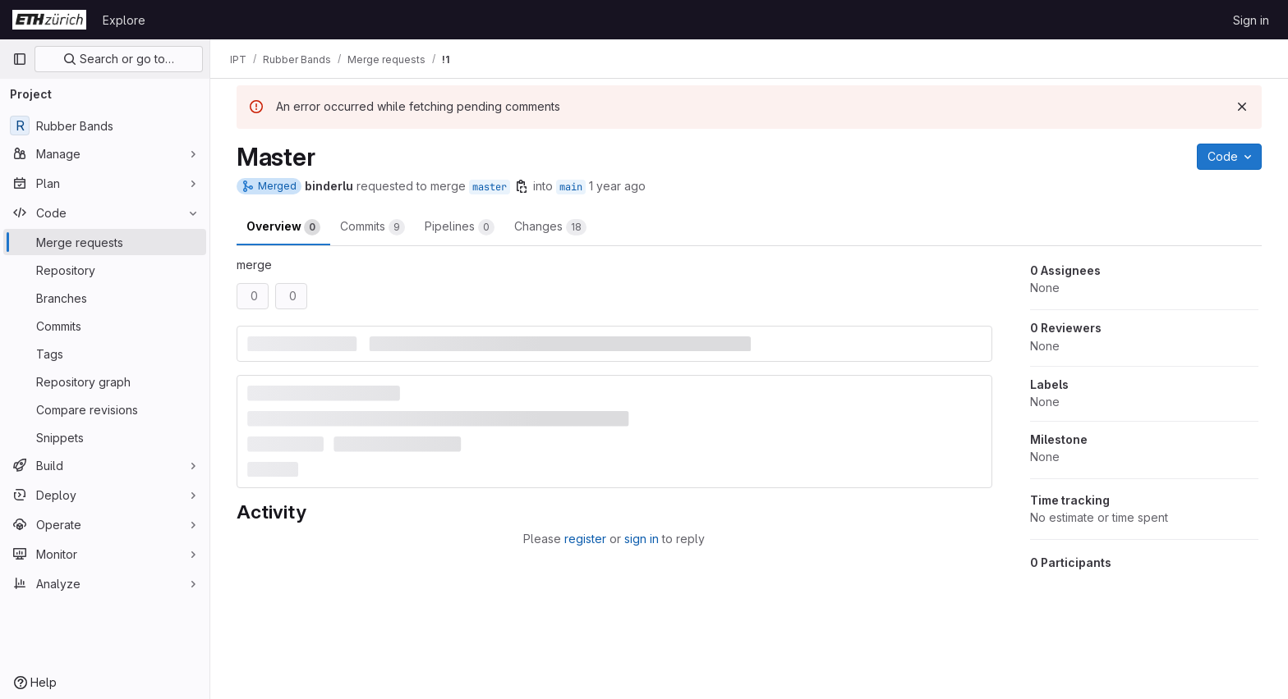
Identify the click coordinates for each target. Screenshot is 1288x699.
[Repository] (104, 270)
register (585, 539)
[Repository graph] (104, 381)
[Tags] (104, 353)
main (570, 187)
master (489, 187)
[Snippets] (104, 437)
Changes (550, 227)
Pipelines (459, 227)
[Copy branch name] (521, 186)
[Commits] (104, 326)
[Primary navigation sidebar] (20, 59)
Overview (283, 227)
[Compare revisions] (104, 409)
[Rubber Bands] (104, 125)
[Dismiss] (1242, 106)
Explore (124, 20)
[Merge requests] (104, 242)
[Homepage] (49, 20)
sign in (641, 539)
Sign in (1251, 20)
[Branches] (104, 298)
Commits (372, 227)
